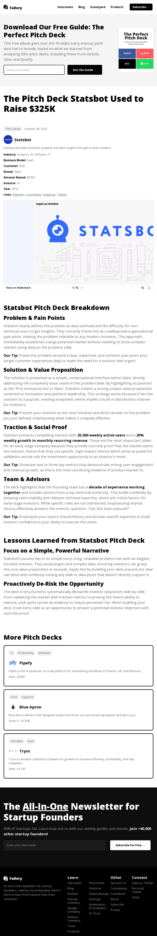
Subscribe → (141, 7)
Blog (81, 7)
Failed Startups (99, 894)
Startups (95, 899)
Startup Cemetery (73, 900)
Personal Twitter (138, 890)
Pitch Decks (13, 129)
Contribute (118, 894)
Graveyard (97, 7)
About (115, 899)
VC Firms (95, 913)
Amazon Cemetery (73, 918)
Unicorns (95, 888)
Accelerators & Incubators (97, 906)
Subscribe (117, 904)
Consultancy (119, 888)
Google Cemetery (73, 909)
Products (117, 7)
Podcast (72, 894)
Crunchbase (33, 195)
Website (18, 195)
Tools (71, 926)
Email (135, 897)
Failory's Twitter (142, 883)
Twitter (62, 195)
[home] (13, 7)
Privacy (115, 910)
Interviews (65, 7)
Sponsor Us (118, 883)
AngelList (49, 195)
